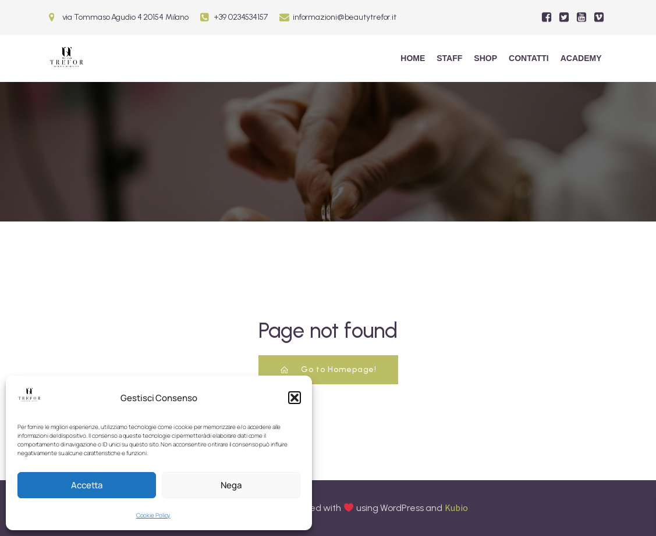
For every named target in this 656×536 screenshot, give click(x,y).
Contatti (529, 58)
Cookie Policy (153, 515)
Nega (231, 485)
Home (412, 58)
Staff (449, 58)
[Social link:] (546, 17)
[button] (294, 397)
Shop (485, 58)
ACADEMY (581, 58)
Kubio (456, 507)
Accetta (86, 485)
